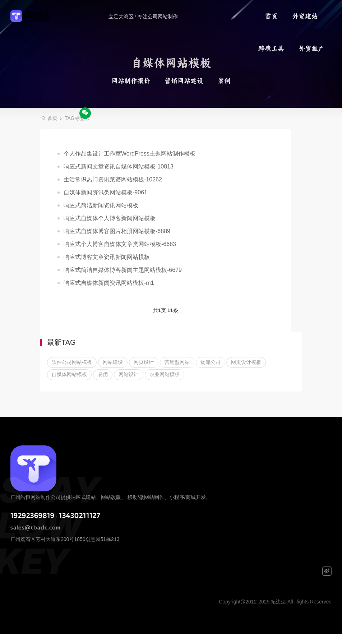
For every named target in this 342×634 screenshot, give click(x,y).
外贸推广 (311, 48)
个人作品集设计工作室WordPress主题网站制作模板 (129, 154)
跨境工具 (271, 48)
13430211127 (80, 515)
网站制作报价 (130, 81)
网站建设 (113, 362)
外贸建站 (305, 16)
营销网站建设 (184, 81)
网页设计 (144, 362)
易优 (103, 374)
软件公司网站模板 (72, 362)
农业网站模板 (164, 374)
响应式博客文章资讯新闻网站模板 (107, 257)
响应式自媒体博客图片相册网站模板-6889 (117, 231)
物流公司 (210, 362)
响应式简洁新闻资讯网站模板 (101, 205)
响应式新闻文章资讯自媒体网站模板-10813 (119, 166)
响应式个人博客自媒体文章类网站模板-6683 (120, 244)
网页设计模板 (246, 362)
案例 (224, 81)
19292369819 (32, 515)
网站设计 (129, 374)
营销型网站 (177, 362)
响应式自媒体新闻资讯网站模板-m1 (109, 283)
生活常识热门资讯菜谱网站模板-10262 (113, 179)
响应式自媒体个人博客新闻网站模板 (110, 218)
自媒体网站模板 (69, 374)
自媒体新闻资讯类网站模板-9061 (105, 192)
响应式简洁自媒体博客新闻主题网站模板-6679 (123, 270)
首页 (271, 16)
